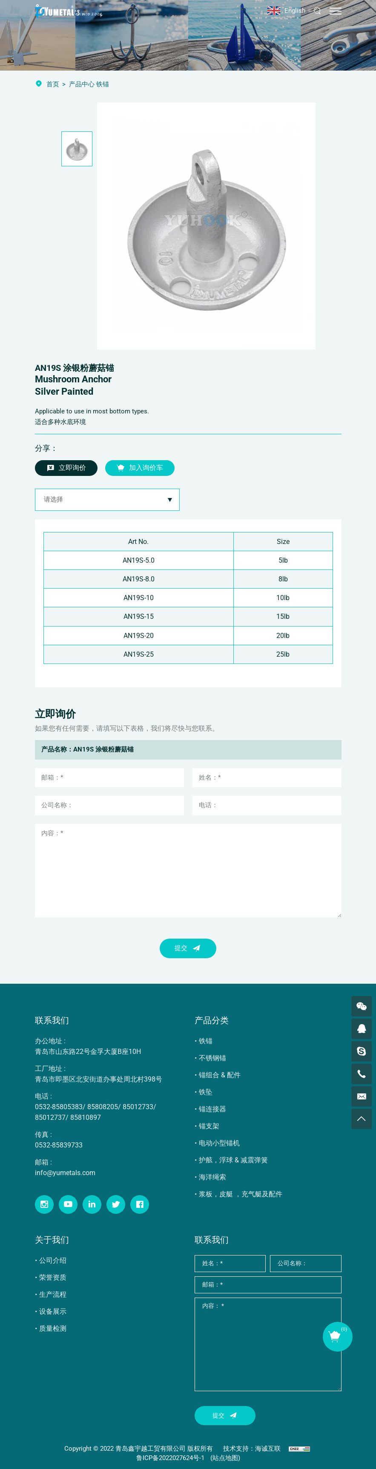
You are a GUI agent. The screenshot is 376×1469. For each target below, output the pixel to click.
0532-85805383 (59, 1107)
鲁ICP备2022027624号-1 (170, 1458)
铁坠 (205, 1092)
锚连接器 (212, 1109)
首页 (52, 84)
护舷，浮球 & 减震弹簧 (233, 1160)
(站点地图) (225, 1458)
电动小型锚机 (219, 1143)
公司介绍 (52, 1260)
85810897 (85, 1117)
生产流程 (52, 1294)
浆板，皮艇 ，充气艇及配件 (240, 1194)
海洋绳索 (212, 1177)
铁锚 (205, 1041)
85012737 (50, 1117)
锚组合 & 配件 (220, 1075)
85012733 (138, 1107)
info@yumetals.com (65, 1173)
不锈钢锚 (212, 1058)
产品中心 (82, 84)
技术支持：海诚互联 (252, 1448)
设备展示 (52, 1311)
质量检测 (52, 1328)
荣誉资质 (52, 1277)
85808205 (102, 1107)
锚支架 (209, 1126)
